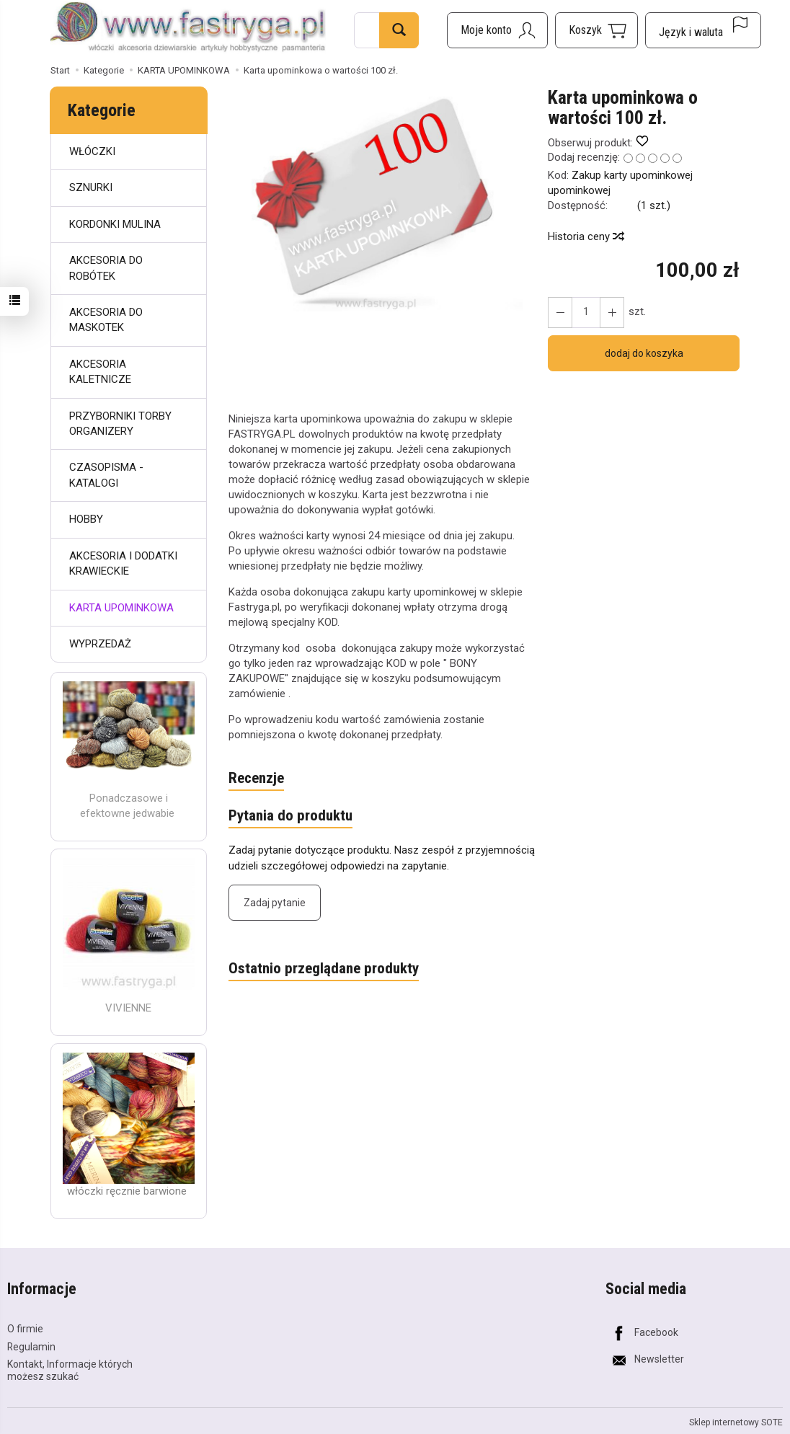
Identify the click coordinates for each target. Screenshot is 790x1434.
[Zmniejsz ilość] (612, 312)
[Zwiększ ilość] (560, 312)
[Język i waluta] (703, 30)
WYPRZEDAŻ (100, 643)
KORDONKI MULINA (115, 224)
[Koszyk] (596, 30)
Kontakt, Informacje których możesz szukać (70, 1370)
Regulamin (31, 1346)
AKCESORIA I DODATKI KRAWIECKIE (123, 563)
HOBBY (86, 519)
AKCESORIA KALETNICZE (100, 372)
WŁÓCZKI (92, 151)
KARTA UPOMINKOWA (121, 607)
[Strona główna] (188, 28)
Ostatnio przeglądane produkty (323, 969)
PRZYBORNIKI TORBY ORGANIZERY (120, 424)
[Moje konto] (497, 30)
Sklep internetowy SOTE (736, 1422)
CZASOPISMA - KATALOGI (106, 475)
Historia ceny (585, 236)
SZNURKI (90, 187)
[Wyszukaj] (399, 30)
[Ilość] (586, 312)
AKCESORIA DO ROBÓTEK (106, 268)
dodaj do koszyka (644, 353)
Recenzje (256, 778)
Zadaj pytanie (275, 902)
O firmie (25, 1329)
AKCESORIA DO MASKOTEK (106, 320)
